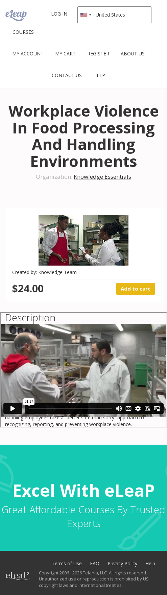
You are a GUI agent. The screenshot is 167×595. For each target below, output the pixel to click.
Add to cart (135, 288)
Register (98, 53)
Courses (23, 32)
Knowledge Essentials (102, 176)
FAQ (94, 563)
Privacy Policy (122, 563)
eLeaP (16, 15)
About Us (133, 53)
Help (99, 75)
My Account (28, 53)
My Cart (65, 53)
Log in (59, 13)
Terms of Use (67, 563)
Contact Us (67, 75)
